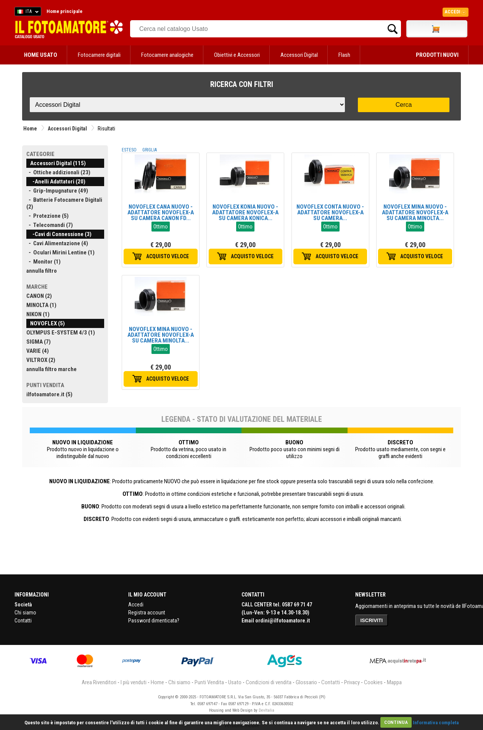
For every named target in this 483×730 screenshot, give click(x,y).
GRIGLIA (149, 150)
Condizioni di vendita (268, 682)
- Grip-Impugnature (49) (57, 190)
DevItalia (266, 710)
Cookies (373, 682)
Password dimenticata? (153, 620)
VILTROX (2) (40, 360)
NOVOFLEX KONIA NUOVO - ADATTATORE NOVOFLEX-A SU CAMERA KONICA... (245, 212)
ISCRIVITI (372, 620)
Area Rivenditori (99, 682)
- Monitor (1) (43, 261)
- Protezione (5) (47, 215)
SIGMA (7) (38, 341)
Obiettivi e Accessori (237, 54)
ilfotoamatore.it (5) (49, 394)
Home (30, 128)
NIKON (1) (38, 314)
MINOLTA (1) (41, 305)
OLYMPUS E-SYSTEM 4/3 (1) (60, 332)
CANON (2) (39, 296)
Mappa (394, 682)
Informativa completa (436, 722)
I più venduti (134, 682)
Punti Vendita (209, 682)
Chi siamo (25, 612)
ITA (26, 12)
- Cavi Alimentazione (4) (57, 243)
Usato (235, 682)
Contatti (23, 620)
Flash (344, 54)
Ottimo (160, 227)
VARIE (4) (37, 350)
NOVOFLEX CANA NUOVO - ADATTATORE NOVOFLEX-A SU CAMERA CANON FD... (160, 212)
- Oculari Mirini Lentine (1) (60, 252)
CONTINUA (396, 722)
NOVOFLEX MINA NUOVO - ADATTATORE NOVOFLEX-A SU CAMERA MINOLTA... (415, 212)
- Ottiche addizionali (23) (58, 172)
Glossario (306, 682)
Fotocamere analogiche (167, 54)
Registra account (146, 612)
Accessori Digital (299, 54)
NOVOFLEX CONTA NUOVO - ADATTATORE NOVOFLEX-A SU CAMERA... (330, 212)
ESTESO (129, 150)
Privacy (352, 682)
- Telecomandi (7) (49, 225)
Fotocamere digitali (99, 54)
